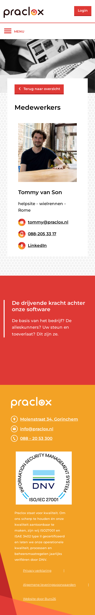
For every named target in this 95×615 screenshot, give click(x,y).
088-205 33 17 (42, 233)
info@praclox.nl (32, 428)
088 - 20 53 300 (31, 438)
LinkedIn (37, 245)
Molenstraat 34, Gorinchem (44, 419)
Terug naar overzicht (39, 89)
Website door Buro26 (39, 599)
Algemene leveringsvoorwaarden (49, 585)
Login (83, 10)
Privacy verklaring (37, 570)
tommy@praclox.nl (48, 222)
